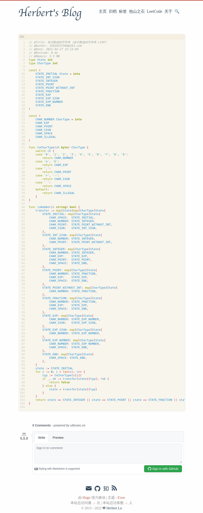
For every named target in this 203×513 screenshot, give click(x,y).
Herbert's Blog (49, 13)
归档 (113, 11)
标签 (123, 11)
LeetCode (154, 11)
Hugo (86, 497)
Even (121, 497)
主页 (103, 11)
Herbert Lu (114, 508)
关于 (168, 11)
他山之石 (137, 11)
